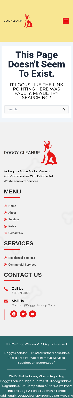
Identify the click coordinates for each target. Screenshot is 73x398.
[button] (66, 21)
